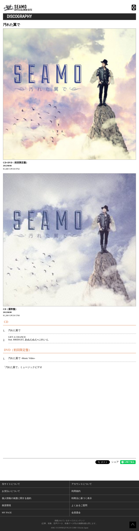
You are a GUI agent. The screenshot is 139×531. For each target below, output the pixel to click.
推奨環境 (6, 505)
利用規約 (76, 491)
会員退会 (76, 512)
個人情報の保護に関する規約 (16, 498)
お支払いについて (11, 491)
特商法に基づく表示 (81, 498)
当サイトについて (11, 484)
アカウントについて (81, 484)
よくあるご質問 (79, 505)
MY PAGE (7, 512)
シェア (115, 461)
